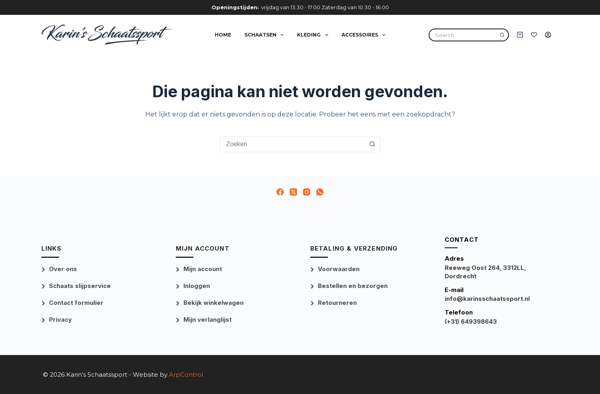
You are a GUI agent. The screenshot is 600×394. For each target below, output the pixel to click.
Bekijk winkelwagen (213, 302)
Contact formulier (76, 302)
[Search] (502, 35)
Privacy (60, 319)
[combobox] (292, 144)
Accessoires (365, 35)
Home (223, 35)
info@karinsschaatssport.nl (487, 298)
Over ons (63, 269)
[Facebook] (280, 192)
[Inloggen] (548, 35)
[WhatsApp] (319, 192)
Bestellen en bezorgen (353, 286)
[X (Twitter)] (293, 192)
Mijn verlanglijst (207, 319)
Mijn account (202, 269)
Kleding (314, 35)
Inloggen (196, 286)
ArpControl (186, 374)
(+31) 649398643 (471, 321)
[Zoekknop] (372, 144)
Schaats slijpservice (80, 286)
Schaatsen (265, 35)
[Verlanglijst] (534, 35)
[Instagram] (306, 192)
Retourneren (337, 302)
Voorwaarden (339, 269)
